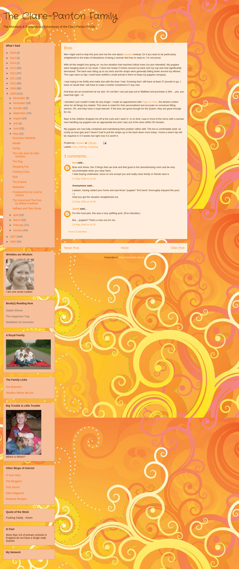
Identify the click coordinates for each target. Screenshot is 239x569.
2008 (13, 93)
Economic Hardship (24, 137)
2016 (13, 52)
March (17, 220)
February (18, 225)
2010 (13, 83)
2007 (13, 236)
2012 (13, 73)
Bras (15, 176)
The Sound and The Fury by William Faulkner (27, 202)
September (20, 113)
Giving (16, 148)
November (19, 103)
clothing (82, 146)
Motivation (18, 187)
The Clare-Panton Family (60, 16)
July (15, 123)
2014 (13, 63)
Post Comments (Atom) (131, 257)
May (16, 133)
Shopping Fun (21, 166)
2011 (13, 78)
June (16, 128)
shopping (93, 146)
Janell (75, 208)
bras (74, 146)
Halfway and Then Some (27, 208)
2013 (13, 68)
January (18, 230)
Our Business (14, 386)
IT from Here (13, 475)
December (19, 98)
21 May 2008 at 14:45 (84, 178)
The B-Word (20, 181)
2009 (13, 88)
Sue (74, 162)
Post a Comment (78, 231)
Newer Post (71, 247)
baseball (127, 54)
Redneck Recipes (16, 498)
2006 (13, 241)
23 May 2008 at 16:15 (84, 224)
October (18, 108)
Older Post (177, 247)
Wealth (17, 143)
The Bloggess (14, 481)
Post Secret (12, 487)
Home (125, 247)
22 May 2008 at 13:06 (84, 201)
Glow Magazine (15, 493)
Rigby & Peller (150, 101)
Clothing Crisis (21, 171)
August (17, 118)
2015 (13, 57)
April (16, 214)
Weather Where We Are (19, 392)
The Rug (18, 161)
